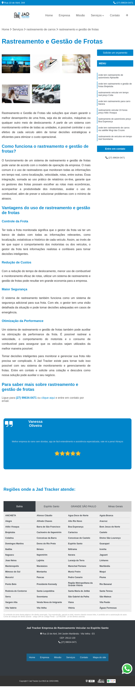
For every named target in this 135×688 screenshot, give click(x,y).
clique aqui (48, 398)
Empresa (64, 15)
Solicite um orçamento (115, 53)
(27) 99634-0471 (123, 2)
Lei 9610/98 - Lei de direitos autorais (70, 617)
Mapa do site (99, 657)
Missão (80, 15)
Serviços (96, 15)
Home (49, 15)
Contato (115, 15)
